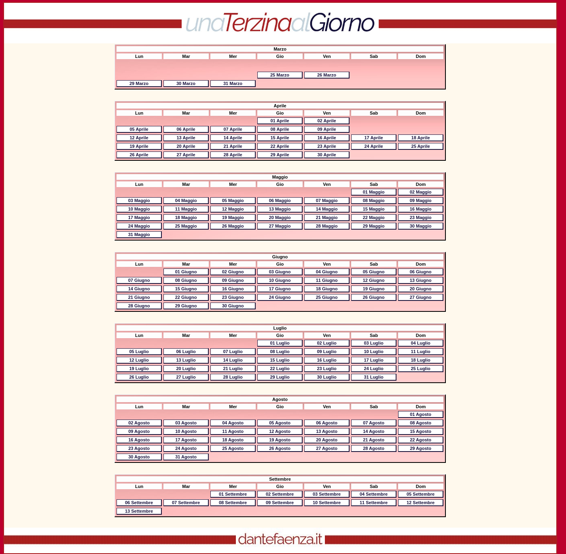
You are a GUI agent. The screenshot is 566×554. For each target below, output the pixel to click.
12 (138, 137)
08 (279, 129)
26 (326, 74)
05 (138, 129)
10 (139, 209)
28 (232, 154)
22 (279, 146)
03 (139, 200)
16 (326, 137)
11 (186, 209)
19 (138, 146)
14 (232, 137)
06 (185, 129)
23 (326, 146)
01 (279, 120)
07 (232, 129)
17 (373, 137)
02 (326, 120)
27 (185, 154)
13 (185, 137)
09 (326, 129)
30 (185, 83)
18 (420, 137)
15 (279, 137)
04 (186, 200)
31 (232, 83)
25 (279, 74)
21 (232, 146)
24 (373, 146)
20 (185, 146)
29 (138, 83)
